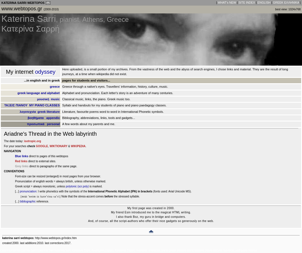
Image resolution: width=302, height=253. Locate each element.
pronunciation (28, 191)
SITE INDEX (246, 2)
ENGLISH (264, 2)
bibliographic (28, 201)
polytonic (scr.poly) (77, 186)
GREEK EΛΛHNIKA (286, 2)
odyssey (45, 72)
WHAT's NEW (227, 2)
